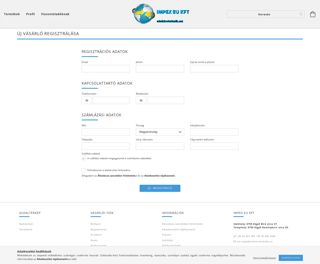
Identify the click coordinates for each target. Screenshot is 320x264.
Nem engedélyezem (264, 257)
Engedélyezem (291, 257)
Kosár (94, 240)
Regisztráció (162, 188)
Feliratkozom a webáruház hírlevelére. (109, 170)
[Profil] (30, 14)
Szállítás (167, 240)
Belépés (96, 223)
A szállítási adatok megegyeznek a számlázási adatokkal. (119, 158)
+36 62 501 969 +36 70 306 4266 (256, 236)
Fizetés (166, 234)
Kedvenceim (99, 245)
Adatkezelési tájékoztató (178, 229)
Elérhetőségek (171, 245)
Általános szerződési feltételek (182, 223)
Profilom (96, 234)
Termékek (25, 229)
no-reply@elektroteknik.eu (255, 241)
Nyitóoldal (26, 223)
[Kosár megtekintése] (13, 14)
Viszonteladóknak (55, 14)
